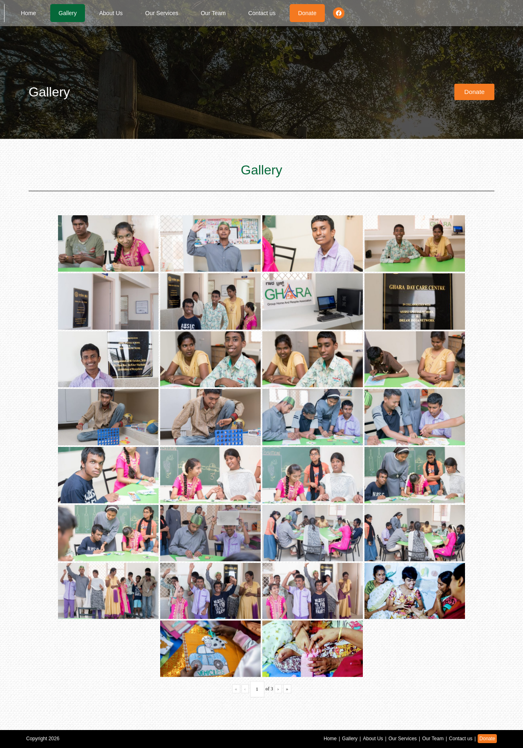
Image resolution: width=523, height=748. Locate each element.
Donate (307, 13)
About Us (111, 13)
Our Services (161, 13)
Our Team (213, 13)
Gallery (67, 13)
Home (28, 13)
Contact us (261, 13)
